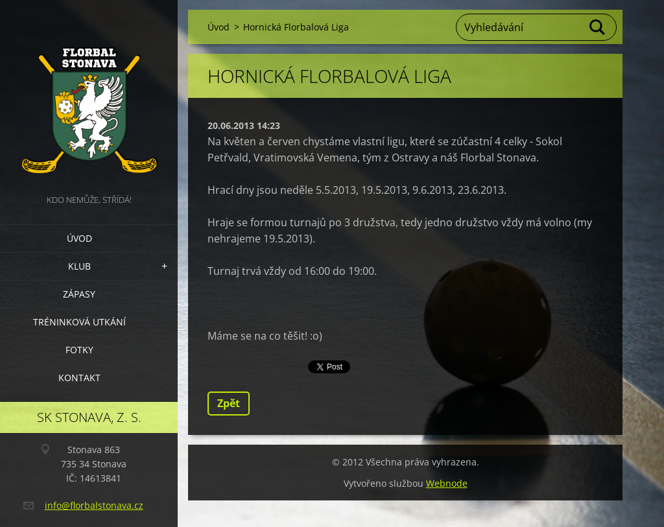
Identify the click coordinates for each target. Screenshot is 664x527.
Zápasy (79, 294)
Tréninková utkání (79, 322)
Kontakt (79, 377)
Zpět (228, 403)
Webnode (447, 483)
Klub (79, 266)
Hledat (597, 27)
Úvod (79, 238)
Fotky (79, 350)
